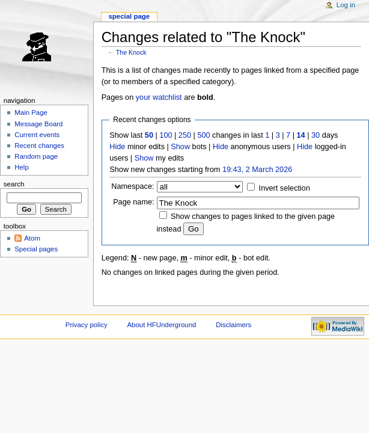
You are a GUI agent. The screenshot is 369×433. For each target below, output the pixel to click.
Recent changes (39, 145)
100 (165, 135)
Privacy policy (87, 324)
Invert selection (284, 188)
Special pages (36, 249)
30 (315, 135)
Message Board (38, 123)
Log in (346, 4)
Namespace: (132, 186)
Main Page (30, 112)
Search (14, 184)
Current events (36, 134)
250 (184, 135)
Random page (36, 156)
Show (180, 147)
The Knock (131, 52)
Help (21, 167)
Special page (129, 16)
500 (203, 135)
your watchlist (159, 97)
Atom (32, 238)
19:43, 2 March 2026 (257, 169)
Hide (117, 147)
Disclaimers (233, 324)
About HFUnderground (162, 324)
